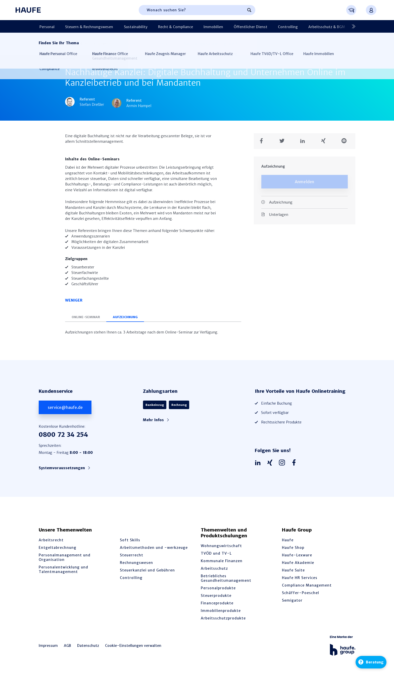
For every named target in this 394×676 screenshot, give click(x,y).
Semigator (292, 600)
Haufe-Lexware (297, 555)
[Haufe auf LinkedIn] (259, 463)
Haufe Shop (293, 548)
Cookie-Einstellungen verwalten (133, 646)
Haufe (287, 540)
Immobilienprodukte (221, 611)
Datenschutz (88, 646)
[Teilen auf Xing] (325, 140)
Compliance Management (307, 585)
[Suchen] (249, 10)
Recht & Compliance (165, 26)
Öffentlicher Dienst (234, 26)
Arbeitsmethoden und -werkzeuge (154, 548)
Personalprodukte (218, 588)
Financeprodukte (217, 603)
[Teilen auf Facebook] (263, 140)
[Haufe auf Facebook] (295, 463)
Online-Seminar (87, 317)
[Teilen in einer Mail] (345, 140)
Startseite (47, 43)
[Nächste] (351, 26)
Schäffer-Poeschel (300, 593)
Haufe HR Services (299, 578)
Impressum (48, 646)
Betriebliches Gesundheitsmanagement (226, 578)
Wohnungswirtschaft (221, 546)
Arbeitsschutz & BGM (304, 26)
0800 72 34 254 (63, 435)
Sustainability (128, 26)
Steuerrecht (131, 555)
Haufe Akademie (298, 563)
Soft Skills (130, 540)
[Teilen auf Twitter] (283, 140)
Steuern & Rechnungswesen (85, 26)
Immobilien (200, 26)
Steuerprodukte (216, 596)
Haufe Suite (293, 570)
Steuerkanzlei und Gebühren (148, 43)
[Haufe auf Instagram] (283, 463)
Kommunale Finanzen (221, 561)
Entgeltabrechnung (57, 548)
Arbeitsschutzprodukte (223, 618)
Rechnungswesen (136, 563)
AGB (67, 646)
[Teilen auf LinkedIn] (304, 140)
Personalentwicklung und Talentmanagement (63, 569)
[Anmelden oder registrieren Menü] (371, 10)
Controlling (269, 26)
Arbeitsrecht (51, 540)
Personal (46, 26)
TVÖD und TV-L (216, 553)
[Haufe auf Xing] (271, 463)
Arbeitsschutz (214, 568)
